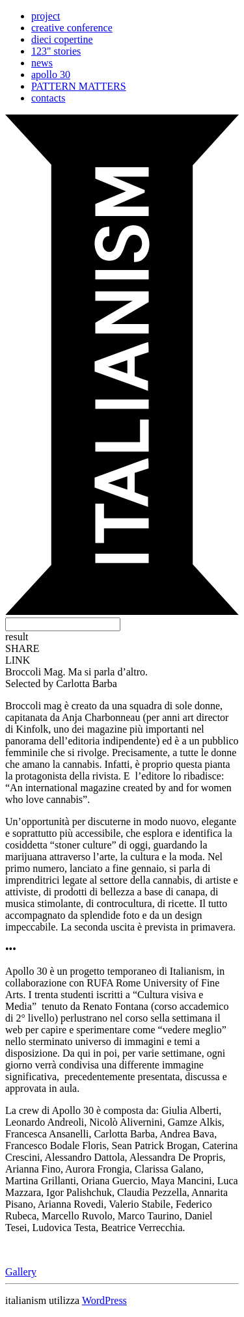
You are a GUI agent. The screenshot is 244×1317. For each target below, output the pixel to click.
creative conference (72, 27)
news (42, 62)
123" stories (56, 51)
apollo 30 (50, 74)
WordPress (104, 1300)
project (45, 15)
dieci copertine (62, 39)
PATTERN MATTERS (78, 86)
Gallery (20, 1271)
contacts (48, 97)
